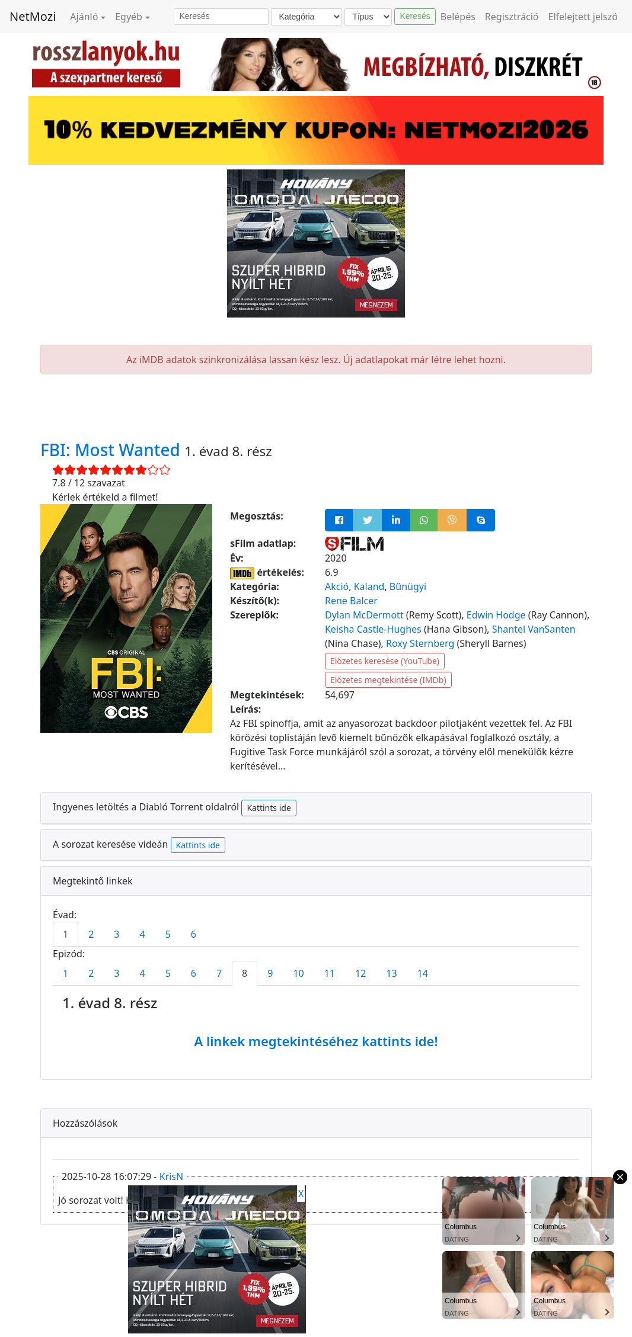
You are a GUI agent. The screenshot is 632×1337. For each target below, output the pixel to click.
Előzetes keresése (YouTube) (384, 660)
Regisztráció (512, 16)
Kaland (369, 586)
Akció (337, 586)
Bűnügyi (408, 586)
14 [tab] (422, 973)
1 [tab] (65, 934)
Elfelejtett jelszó (583, 16)
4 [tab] (142, 934)
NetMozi (32, 16)
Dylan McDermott (364, 614)
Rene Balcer (351, 600)
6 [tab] (193, 934)
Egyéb (128, 16)
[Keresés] (221, 16)
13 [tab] (391, 973)
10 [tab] (298, 973)
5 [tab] (168, 934)
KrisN (171, 1176)
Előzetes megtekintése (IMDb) (388, 679)
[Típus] (368, 16)
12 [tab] (360, 973)
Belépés (458, 16)
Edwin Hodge (496, 614)
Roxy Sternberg (420, 643)
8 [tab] (244, 973)
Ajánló (84, 16)
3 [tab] (116, 934)
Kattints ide (269, 807)
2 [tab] (91, 934)
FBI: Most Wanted (112, 449)
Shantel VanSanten (534, 629)
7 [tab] (219, 973)
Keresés (415, 16)
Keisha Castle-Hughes (373, 629)
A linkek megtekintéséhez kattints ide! (316, 1041)
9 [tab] (270, 973)
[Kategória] (306, 16)
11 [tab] (329, 973)
